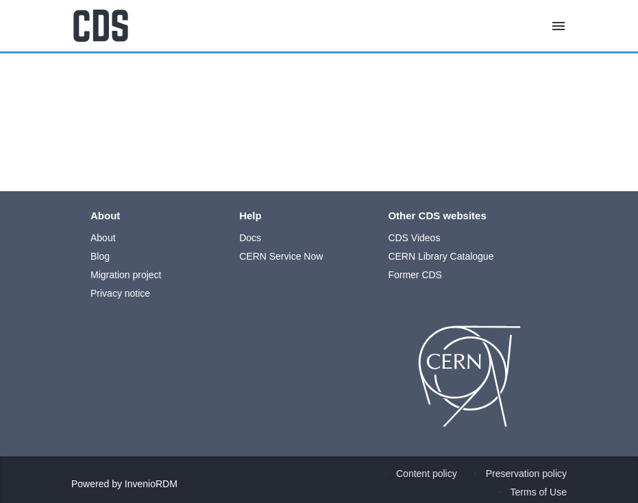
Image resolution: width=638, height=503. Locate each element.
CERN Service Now (281, 256)
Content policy (426, 473)
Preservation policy (526, 473)
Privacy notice (120, 293)
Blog (100, 256)
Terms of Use (539, 492)
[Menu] (558, 26)
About (103, 237)
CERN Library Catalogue (440, 256)
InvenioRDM (151, 483)
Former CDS (415, 274)
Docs (250, 237)
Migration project (126, 274)
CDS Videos (414, 237)
